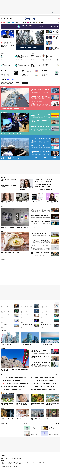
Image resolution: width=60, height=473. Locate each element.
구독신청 (6, 456)
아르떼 (2, 206)
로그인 (58, 18)
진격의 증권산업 (26, 344)
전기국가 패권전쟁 (46, 344)
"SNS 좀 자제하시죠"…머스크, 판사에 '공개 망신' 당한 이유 (40, 121)
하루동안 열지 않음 (54, 26)
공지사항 (25, 423)
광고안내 (14, 456)
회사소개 (2, 456)
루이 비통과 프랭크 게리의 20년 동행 (38, 209)
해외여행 (48, 368)
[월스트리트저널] (8, 18)
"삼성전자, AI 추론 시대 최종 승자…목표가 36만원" (40, 90)
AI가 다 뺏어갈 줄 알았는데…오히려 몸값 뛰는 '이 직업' (13, 380)
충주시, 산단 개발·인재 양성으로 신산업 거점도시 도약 (7, 404)
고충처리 (10, 456)
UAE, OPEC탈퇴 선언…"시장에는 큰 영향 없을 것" (40, 127)
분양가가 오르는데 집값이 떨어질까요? (37, 419)
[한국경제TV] (5, 18)
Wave (28, 22)
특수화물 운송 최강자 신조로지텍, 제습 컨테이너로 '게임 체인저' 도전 (47, 325)
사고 (58, 423)
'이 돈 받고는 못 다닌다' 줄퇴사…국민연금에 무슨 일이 (43, 386)
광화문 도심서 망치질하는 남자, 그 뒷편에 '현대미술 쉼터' (14, 227)
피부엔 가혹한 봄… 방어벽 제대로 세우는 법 (39, 240)
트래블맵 (34, 368)
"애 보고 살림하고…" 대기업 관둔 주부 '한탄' (43, 189)
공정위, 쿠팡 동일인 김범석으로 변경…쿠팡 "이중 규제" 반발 (55, 31)
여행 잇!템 (55, 368)
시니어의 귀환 (18, 418)
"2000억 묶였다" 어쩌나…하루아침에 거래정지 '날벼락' (44, 377)
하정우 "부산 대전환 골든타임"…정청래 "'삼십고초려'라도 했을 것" (7, 49)
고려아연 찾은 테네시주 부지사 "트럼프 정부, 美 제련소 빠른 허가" (7, 46)
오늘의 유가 (2, 64)
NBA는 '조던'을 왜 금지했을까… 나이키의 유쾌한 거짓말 (40, 253)
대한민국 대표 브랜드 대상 (9, 393)
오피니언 (17, 22)
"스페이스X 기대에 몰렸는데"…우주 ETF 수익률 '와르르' (44, 380)
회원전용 (2, 53)
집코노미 (13, 22)
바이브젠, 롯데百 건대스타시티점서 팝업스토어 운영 (47, 305)
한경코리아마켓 (3, 22)
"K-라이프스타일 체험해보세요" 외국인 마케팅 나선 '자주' (47, 310)
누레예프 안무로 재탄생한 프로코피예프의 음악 (40, 215)
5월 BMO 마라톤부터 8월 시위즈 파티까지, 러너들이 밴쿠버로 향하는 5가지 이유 (40, 363)
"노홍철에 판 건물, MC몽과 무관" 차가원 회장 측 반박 (40, 152)
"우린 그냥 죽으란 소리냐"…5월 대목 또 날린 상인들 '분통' (14, 377)
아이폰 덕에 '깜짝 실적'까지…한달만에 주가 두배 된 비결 (40, 102)
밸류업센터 (54, 157)
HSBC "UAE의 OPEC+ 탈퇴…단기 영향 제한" (7, 57)
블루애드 (18, 456)
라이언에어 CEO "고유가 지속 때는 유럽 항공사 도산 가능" (27, 310)
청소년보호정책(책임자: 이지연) (39, 462)
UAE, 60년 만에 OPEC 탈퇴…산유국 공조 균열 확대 (55, 48)
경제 (20, 22)
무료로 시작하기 (25, 82)
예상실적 (35, 132)
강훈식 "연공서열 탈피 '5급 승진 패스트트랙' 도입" (55, 37)
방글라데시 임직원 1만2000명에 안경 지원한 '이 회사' (46, 315)
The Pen (2, 408)
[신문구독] (14, 18)
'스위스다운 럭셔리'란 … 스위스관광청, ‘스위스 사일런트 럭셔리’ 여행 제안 (40, 350)
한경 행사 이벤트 (4, 423)
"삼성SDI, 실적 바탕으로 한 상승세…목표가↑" (40, 96)
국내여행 (41, 368)
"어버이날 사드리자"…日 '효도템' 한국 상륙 (43, 179)
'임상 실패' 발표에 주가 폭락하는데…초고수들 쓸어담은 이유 (15, 383)
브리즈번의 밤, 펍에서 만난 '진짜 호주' (38, 234)
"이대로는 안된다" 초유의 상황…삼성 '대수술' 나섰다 (13, 389)
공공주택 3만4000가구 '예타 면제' (37, 146)
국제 (25, 22)
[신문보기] (1, 18)
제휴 (5, 462)
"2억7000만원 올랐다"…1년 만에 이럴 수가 (8, 180)
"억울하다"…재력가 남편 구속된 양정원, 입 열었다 (7, 202)
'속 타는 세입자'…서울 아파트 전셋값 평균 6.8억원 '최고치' (40, 139)
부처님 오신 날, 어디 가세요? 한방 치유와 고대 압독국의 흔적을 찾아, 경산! (14, 369)
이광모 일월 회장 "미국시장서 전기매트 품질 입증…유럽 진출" (22, 404)
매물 (45, 157)
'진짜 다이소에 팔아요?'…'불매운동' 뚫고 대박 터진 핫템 (14, 386)
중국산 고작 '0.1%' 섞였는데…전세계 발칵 (43, 187)
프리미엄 (38, 22)
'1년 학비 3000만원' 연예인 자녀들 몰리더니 (43, 184)
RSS (23, 462)
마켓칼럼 (2, 59)
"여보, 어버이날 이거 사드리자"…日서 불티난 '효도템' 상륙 (44, 383)
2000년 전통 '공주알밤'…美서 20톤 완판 (37, 404)
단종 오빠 (48, 418)
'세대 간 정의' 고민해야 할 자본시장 (36, 57)
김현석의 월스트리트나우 (18, 55)
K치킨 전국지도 (47, 65)
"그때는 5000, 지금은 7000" (49, 61)
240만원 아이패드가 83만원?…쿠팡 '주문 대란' (37, 202)
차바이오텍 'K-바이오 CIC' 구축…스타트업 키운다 (27, 315)
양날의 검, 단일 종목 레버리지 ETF (35, 61)
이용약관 (26, 462)
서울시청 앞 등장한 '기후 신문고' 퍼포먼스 (6, 325)
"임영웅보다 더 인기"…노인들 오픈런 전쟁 (43, 182)
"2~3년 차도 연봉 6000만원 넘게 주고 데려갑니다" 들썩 (44, 389)
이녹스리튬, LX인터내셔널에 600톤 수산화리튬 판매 (6, 315)
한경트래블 (3, 348)
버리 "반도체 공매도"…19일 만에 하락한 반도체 (22, 61)
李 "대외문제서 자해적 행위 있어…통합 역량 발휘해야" (55, 43)
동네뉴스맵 (35, 157)
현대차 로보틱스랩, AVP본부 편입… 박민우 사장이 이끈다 (7, 39)
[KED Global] (11, 18)
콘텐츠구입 (8, 462)
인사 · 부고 (55, 423)
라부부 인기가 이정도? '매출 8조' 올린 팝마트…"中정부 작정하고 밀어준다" (7, 306)
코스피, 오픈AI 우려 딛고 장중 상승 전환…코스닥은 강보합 (47, 320)
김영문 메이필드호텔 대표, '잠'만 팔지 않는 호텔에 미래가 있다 (40, 357)
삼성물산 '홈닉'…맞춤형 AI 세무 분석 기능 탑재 (7, 320)
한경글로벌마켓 (9, 22)
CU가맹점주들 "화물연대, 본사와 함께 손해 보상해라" (27, 325)
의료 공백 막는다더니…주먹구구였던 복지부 (36, 66)
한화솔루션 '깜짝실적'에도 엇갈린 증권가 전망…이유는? (14, 108)
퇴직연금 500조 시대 (7, 344)
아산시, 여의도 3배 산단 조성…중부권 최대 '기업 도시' (52, 404)
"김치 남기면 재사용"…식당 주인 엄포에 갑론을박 (22, 202)
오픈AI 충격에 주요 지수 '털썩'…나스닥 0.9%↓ (12, 133)
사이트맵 (16, 462)
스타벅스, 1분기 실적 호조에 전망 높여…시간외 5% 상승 (7, 310)
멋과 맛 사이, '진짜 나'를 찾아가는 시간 (10, 252)
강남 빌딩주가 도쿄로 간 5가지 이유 (7, 419)
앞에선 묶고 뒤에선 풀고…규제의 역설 (10, 158)
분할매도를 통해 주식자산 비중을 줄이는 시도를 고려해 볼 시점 (7, 61)
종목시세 (45, 132)
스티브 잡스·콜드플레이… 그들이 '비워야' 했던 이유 (40, 246)
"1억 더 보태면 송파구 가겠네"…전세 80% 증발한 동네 (29, 48)
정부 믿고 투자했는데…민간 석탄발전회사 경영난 (52, 57)
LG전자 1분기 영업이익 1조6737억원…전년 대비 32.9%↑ (7, 43)
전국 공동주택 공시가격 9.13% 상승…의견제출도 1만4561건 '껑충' (27, 305)
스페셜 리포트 (3, 330)
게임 (30, 22)
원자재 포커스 (3, 55)
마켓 (54, 132)
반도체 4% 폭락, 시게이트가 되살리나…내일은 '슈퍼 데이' (21, 57)
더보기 (42, 22)
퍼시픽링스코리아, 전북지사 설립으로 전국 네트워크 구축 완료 (27, 320)
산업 (23, 22)
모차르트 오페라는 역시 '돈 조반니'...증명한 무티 (40, 221)
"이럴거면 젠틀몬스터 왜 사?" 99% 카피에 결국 (8, 186)
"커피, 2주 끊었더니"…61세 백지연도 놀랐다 (26, 188)
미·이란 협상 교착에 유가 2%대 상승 (7, 65)
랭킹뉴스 (2, 374)
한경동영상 (3, 259)
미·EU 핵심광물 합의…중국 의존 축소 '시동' (22, 66)
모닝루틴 (34, 22)
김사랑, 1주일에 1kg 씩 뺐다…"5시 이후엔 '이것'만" (52, 202)
